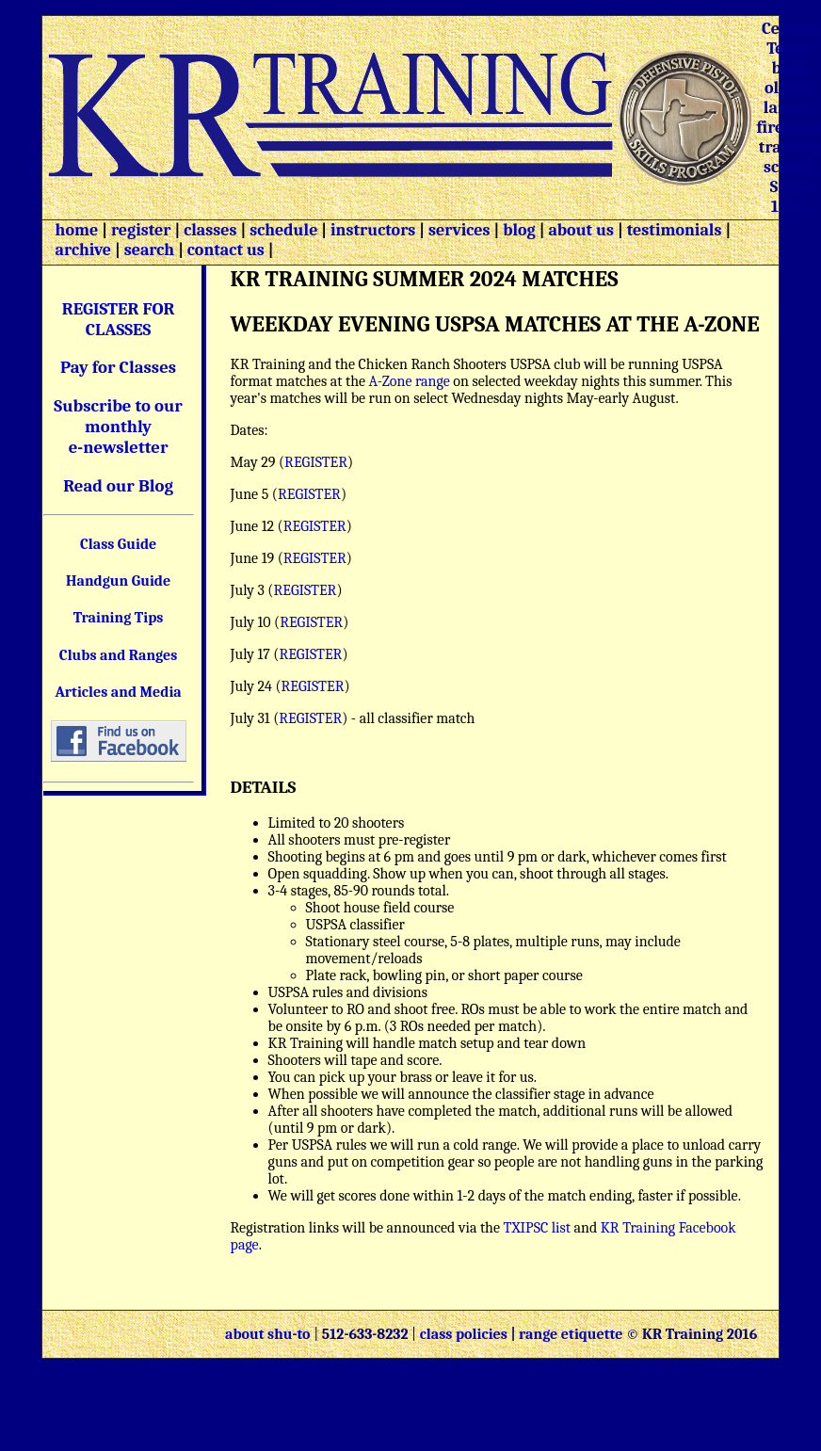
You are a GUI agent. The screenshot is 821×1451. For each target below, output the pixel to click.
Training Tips (118, 617)
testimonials (674, 230)
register (141, 230)
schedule (283, 230)
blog (519, 230)
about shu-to (269, 1334)
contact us (226, 250)
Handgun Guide (118, 580)
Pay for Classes (118, 367)
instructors (372, 230)
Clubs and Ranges (118, 655)
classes (208, 230)
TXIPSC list (535, 1227)
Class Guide (118, 544)
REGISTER (315, 462)
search (149, 250)
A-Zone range (409, 381)
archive (83, 250)
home (77, 230)
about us (579, 230)
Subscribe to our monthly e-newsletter (118, 426)
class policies (463, 1334)
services (459, 230)
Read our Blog (118, 486)
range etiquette (570, 1334)
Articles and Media (118, 692)
